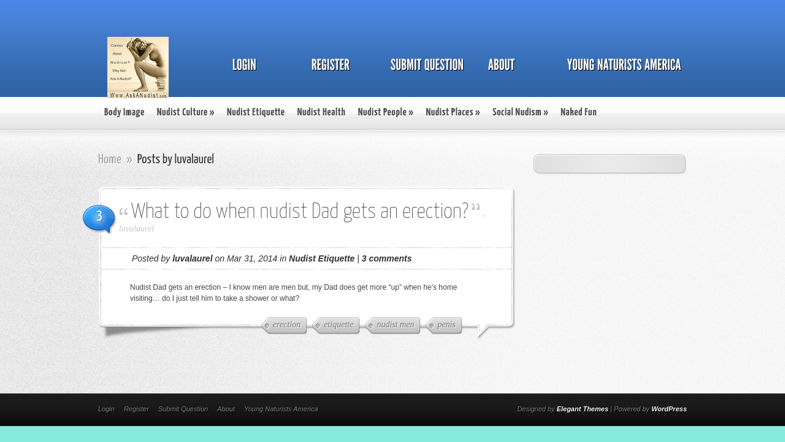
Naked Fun (579, 112)
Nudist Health (321, 112)
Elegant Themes (582, 409)
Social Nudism (520, 112)
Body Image (124, 112)
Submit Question (183, 409)
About (226, 409)
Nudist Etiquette (256, 112)
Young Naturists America (281, 409)
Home (109, 159)
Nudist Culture (186, 112)
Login (106, 409)
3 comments (387, 258)
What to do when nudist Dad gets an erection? (299, 212)
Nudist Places (453, 112)
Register (136, 409)
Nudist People (386, 112)
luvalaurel (136, 228)
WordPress (669, 409)
